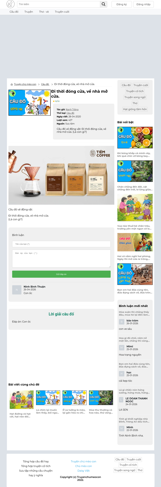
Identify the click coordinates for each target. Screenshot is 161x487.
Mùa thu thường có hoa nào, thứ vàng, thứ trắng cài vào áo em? (100, 414)
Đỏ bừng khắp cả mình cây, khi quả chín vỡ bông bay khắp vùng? (134, 154)
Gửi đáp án (61, 277)
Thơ (135, 103)
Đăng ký (121, 4)
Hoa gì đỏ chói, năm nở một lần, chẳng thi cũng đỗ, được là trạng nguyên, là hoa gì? (134, 339)
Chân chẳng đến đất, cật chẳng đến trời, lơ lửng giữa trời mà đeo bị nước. (134, 188)
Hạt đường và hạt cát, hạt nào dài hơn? (20, 417)
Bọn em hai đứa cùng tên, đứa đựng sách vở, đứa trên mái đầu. (134, 291)
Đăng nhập (144, 4)
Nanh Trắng (72, 109)
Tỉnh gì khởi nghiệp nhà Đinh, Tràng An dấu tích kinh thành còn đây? (133, 420)
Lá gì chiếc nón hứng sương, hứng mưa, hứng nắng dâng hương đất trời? (133, 391)
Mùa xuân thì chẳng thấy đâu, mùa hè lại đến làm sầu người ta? (134, 313)
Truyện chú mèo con (25, 84)
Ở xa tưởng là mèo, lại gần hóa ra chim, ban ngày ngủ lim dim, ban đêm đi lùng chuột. (74, 414)
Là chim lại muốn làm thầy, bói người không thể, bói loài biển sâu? (47, 414)
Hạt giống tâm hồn (135, 109)
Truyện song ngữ (134, 97)
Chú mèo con (83, 466)
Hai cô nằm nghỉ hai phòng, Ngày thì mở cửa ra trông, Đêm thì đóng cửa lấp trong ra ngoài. (134, 257)
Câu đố (14, 11)
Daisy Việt (83, 470)
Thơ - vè (44, 11)
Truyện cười (62, 11)
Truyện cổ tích (135, 91)
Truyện (28, 11)
